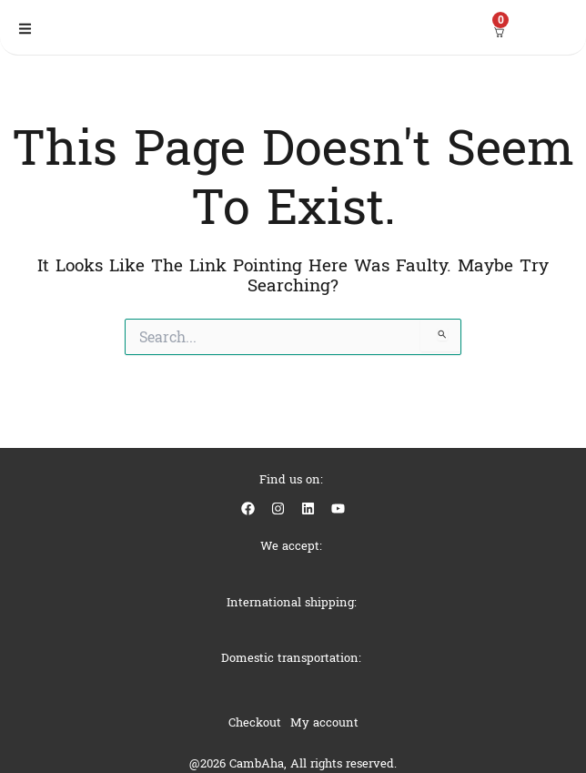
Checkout (254, 722)
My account (324, 722)
